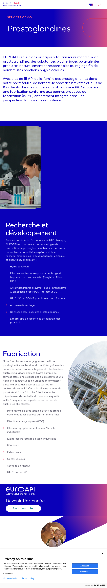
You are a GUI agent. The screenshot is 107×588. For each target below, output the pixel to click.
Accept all (84, 566)
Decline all (84, 571)
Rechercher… (100, 4)
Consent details (10, 578)
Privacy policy (28, 578)
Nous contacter (23, 508)
